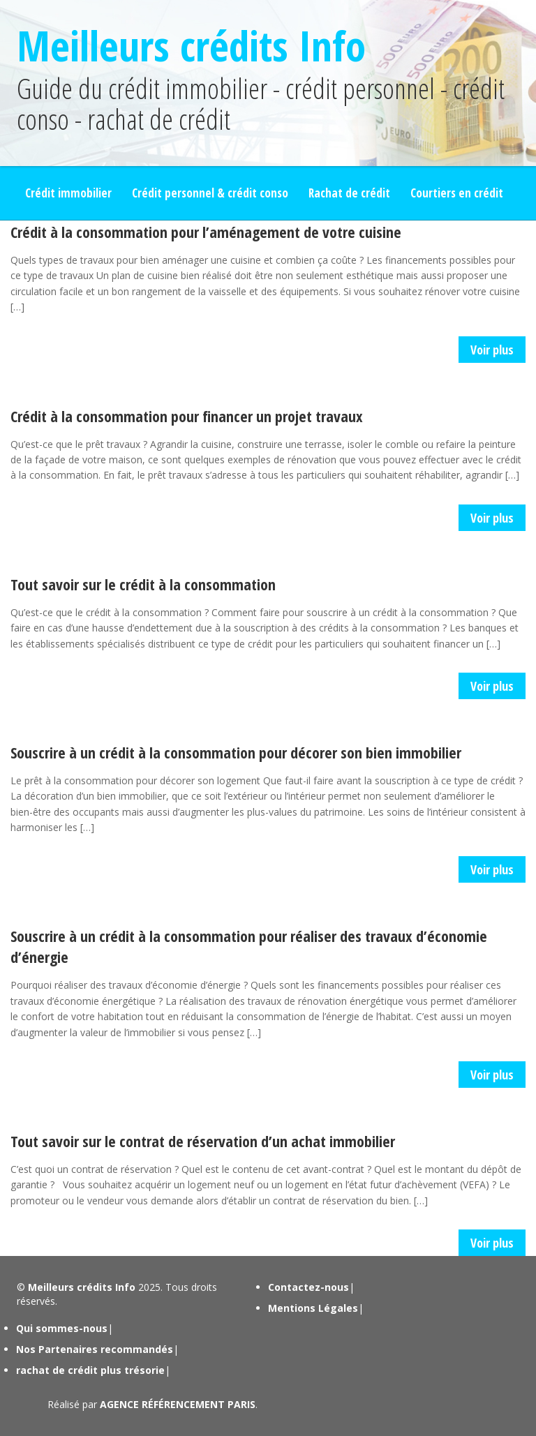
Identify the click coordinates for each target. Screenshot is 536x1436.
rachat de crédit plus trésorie (90, 1370)
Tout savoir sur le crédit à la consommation (143, 584)
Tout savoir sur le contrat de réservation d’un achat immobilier (202, 1140)
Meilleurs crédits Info (191, 45)
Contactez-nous (308, 1287)
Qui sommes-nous (61, 1328)
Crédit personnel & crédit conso (210, 193)
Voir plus (492, 349)
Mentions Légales (313, 1308)
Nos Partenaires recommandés (94, 1349)
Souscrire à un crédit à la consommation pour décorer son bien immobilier (235, 752)
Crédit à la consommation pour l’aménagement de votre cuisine (205, 231)
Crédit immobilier (68, 193)
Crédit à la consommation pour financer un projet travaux (186, 415)
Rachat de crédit (349, 193)
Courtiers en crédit (456, 193)
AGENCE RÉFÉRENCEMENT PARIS (177, 1404)
